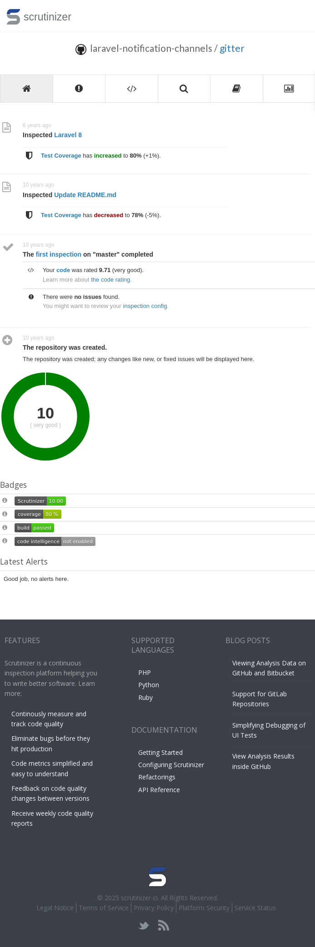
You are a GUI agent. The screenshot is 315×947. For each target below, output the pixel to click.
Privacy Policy (154, 907)
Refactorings (156, 777)
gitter (232, 48)
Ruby (145, 697)
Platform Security (204, 907)
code (63, 270)
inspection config (145, 305)
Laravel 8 (68, 135)
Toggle (297, 15)
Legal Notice (55, 907)
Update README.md (85, 194)
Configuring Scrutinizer (171, 764)
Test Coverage (61, 155)
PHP (144, 672)
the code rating (110, 279)
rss (163, 925)
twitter (144, 925)
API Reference (159, 789)
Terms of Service (104, 907)
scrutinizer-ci (139, 897)
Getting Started (160, 752)
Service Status (255, 907)
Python (148, 684)
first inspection (58, 254)
